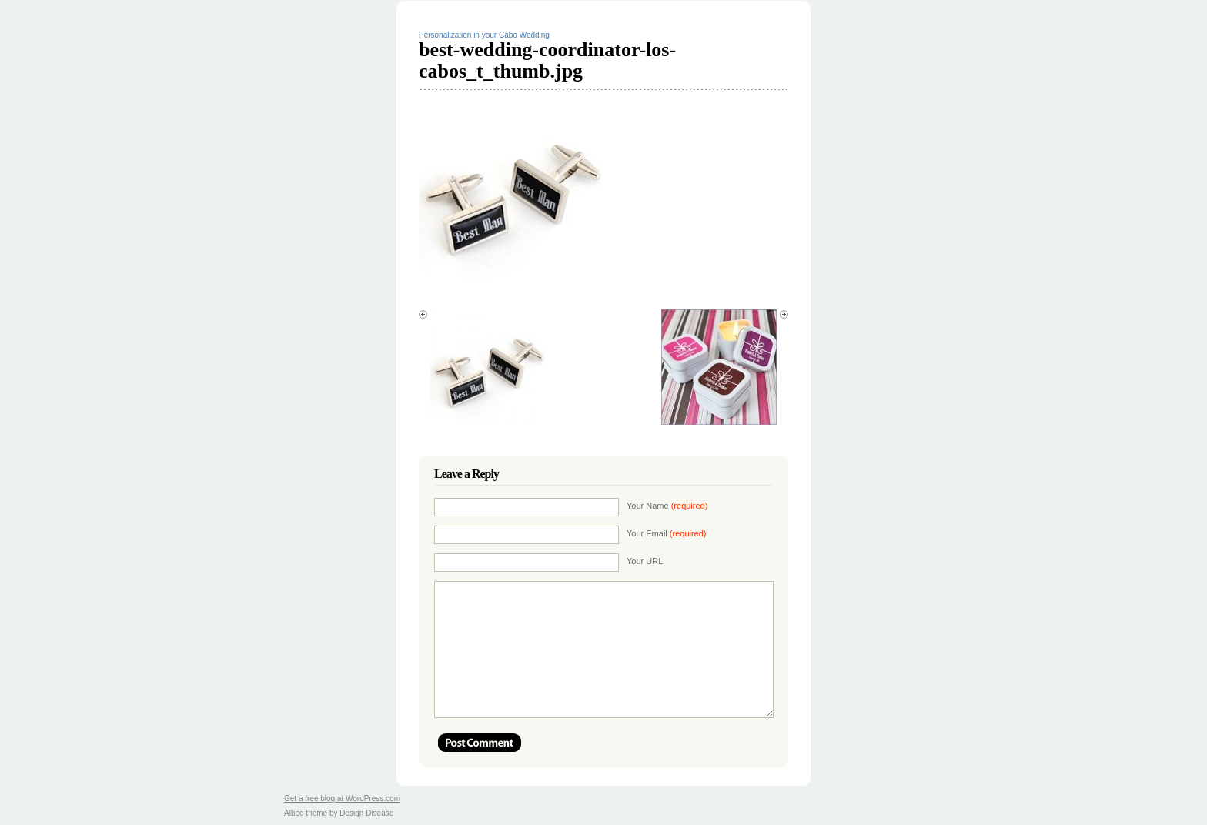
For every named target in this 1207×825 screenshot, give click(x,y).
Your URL (645, 561)
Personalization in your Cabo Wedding (484, 35)
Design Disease (366, 813)
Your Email (667, 533)
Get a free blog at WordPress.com (342, 798)
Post (479, 742)
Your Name (667, 505)
